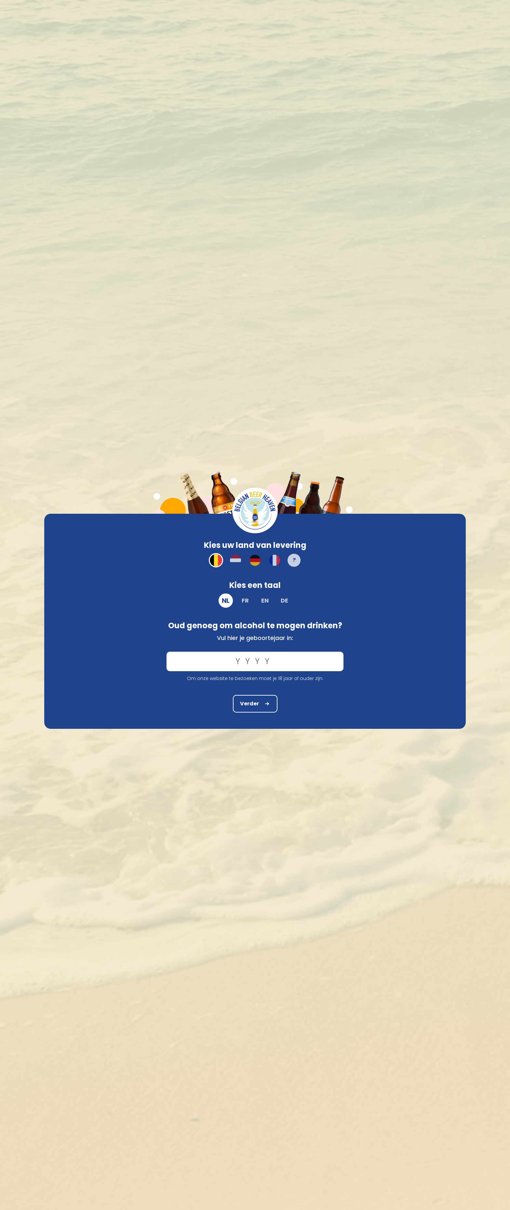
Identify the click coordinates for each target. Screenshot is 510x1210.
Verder (255, 703)
